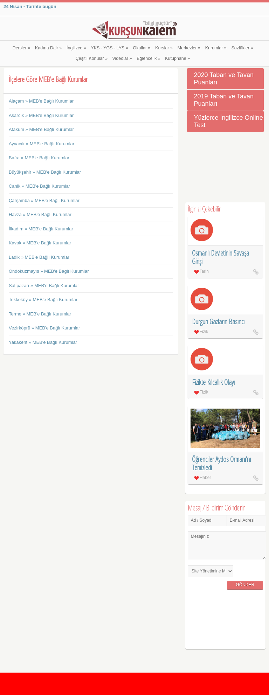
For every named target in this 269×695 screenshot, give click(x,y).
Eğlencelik (148, 58)
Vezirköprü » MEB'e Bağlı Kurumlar (44, 328)
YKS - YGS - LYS (109, 48)
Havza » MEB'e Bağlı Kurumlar (40, 214)
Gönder (245, 584)
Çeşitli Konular (92, 58)
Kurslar (164, 48)
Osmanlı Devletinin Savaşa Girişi (220, 257)
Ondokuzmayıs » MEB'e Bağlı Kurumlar (49, 271)
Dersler (21, 48)
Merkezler (189, 48)
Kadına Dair (48, 48)
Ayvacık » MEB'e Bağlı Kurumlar (41, 143)
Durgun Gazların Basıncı (218, 321)
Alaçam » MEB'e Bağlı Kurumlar (41, 101)
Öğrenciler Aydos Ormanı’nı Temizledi (221, 463)
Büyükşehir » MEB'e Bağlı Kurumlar (45, 172)
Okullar (141, 48)
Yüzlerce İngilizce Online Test (228, 121)
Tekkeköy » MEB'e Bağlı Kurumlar (43, 299)
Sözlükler (242, 48)
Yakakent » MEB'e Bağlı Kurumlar (43, 342)
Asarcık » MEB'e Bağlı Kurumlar (41, 115)
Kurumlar (216, 48)
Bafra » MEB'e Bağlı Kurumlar (39, 157)
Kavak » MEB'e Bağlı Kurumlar (40, 242)
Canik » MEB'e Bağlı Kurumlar (39, 186)
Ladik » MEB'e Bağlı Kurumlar (39, 257)
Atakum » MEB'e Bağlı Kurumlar (41, 129)
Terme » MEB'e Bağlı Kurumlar (40, 314)
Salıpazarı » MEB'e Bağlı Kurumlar (44, 285)
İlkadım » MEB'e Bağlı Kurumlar (41, 228)
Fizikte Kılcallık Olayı (213, 382)
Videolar (122, 58)
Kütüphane (177, 58)
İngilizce (76, 48)
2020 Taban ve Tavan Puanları (224, 78)
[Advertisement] (225, 167)
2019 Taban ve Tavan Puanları (224, 100)
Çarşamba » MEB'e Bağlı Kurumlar (44, 200)
